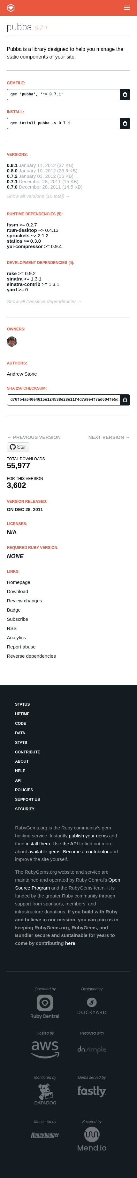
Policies (24, 790)
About (22, 761)
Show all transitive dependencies (41, 301)
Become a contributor (86, 851)
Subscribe (17, 619)
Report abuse (21, 646)
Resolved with (93, 1033)
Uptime (22, 714)
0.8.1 (12, 165)
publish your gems (88, 835)
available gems (44, 851)
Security (24, 809)
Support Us (27, 799)
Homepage (18, 582)
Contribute (27, 752)
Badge (13, 610)
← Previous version (33, 437)
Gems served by (92, 1077)
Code (20, 723)
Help (20, 771)
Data (20, 733)
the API (70, 843)
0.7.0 (12, 187)
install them (38, 843)
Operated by (46, 991)
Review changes (24, 600)
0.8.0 (12, 170)
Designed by (93, 989)
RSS (12, 628)
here (70, 943)
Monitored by (47, 1077)
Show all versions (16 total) (35, 196)
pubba (19, 26)
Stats (21, 742)
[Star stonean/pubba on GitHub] (18, 447)
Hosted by (47, 1033)
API (18, 780)
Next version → (109, 437)
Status (22, 704)
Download (17, 591)
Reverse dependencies (31, 656)
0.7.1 (12, 181)
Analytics (16, 637)
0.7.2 (12, 176)
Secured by (94, 1121)
